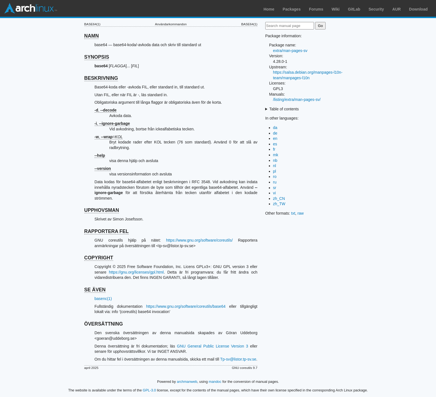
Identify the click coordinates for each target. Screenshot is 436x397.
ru (274, 182)
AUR (396, 9)
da (275, 127)
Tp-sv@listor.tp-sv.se (238, 359)
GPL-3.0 (149, 390)
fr (274, 149)
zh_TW (279, 204)
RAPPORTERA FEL (106, 231)
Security (376, 9)
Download (418, 9)
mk (275, 155)
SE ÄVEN (95, 289)
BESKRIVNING (101, 78)
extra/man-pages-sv (290, 50)
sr (274, 187)
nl (274, 165)
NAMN (91, 36)
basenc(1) (103, 298)
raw (301, 213)
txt (293, 213)
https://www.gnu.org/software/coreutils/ (199, 240)
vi (274, 193)
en (275, 138)
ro (274, 176)
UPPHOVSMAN (101, 210)
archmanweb (187, 381)
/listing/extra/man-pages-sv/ (297, 99)
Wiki (336, 9)
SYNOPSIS (96, 57)
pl (274, 171)
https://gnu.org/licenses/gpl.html (136, 272)
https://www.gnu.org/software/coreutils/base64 (186, 306)
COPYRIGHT (98, 257)
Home (269, 9)
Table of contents (284, 109)
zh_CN (279, 198)
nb (275, 160)
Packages (292, 9)
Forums (316, 9)
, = (109, 137)
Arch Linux (30, 8)
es (275, 144)
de (275, 133)
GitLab (354, 9)
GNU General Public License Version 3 (212, 346)
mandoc (215, 381)
